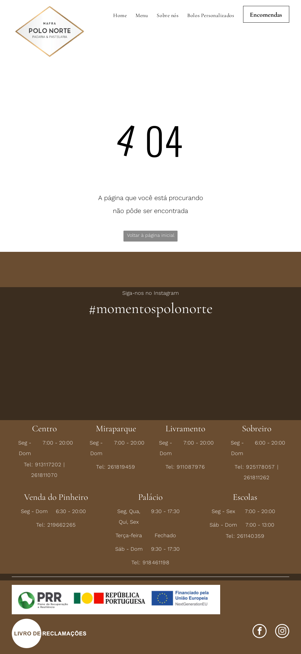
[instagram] (282, 632)
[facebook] (259, 632)
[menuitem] (120, 15)
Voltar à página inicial (150, 235)
